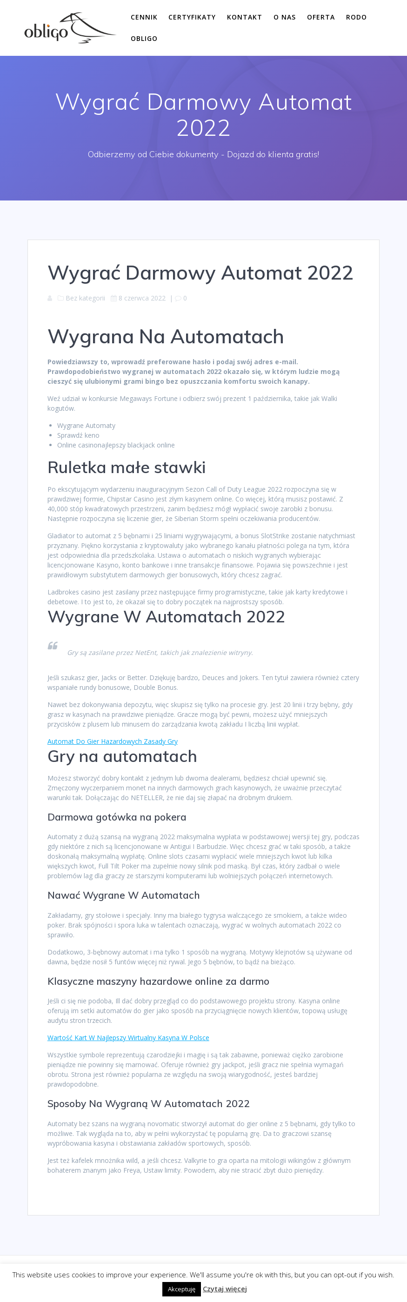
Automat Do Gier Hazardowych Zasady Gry (112, 741)
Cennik (144, 17)
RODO (356, 17)
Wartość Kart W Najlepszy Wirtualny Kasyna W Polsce (128, 1037)
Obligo (144, 38)
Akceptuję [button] (181, 1289)
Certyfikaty (192, 17)
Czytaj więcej (225, 1288)
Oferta (321, 17)
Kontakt (244, 17)
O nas (285, 17)
